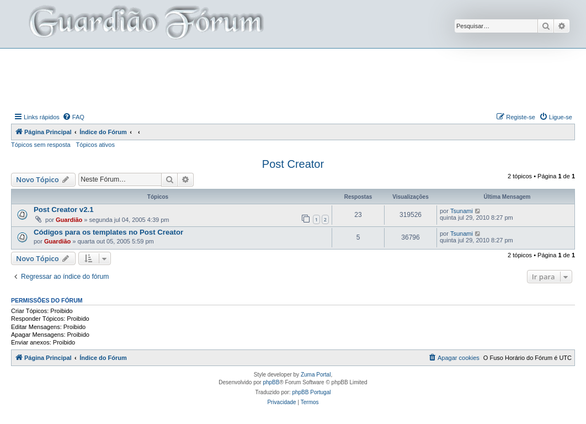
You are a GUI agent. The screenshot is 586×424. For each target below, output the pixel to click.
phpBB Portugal (311, 392)
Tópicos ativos (95, 144)
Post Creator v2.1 (63, 209)
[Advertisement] (293, 79)
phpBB (271, 382)
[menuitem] (73, 117)
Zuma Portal (316, 375)
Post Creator (293, 164)
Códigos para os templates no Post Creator (108, 232)
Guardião (69, 219)
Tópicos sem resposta (41, 144)
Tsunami (461, 211)
